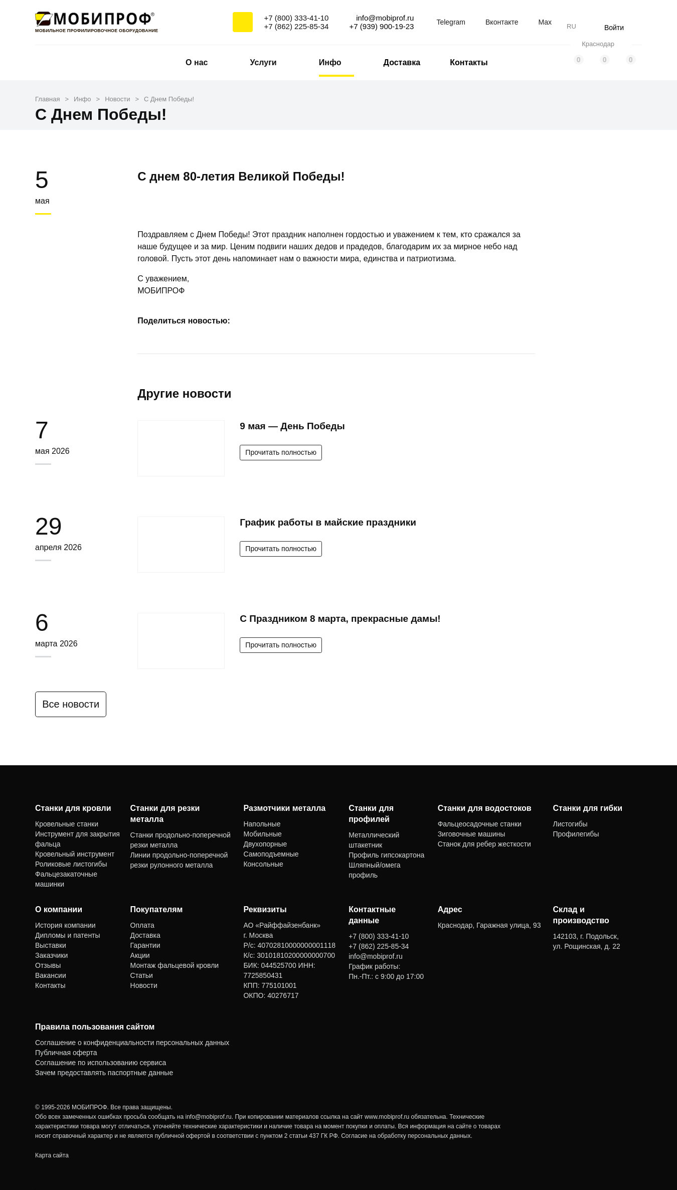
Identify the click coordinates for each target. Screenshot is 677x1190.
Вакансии (50, 975)
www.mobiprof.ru (387, 1116)
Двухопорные (265, 844)
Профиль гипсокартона (386, 855)
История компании (65, 925)
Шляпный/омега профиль (374, 870)
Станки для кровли (73, 808)
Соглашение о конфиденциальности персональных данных (132, 1043)
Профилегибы (576, 834)
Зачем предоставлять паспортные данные (104, 1073)
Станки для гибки (588, 808)
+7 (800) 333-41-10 (296, 18)
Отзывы (48, 965)
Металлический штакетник (374, 840)
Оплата (142, 925)
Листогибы (570, 824)
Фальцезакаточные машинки (66, 879)
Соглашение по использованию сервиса (100, 1063)
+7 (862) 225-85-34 (296, 26)
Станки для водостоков (485, 808)
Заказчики (51, 955)
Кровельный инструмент (74, 854)
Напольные (261, 824)
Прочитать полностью (280, 452)
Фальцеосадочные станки (480, 824)
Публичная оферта (66, 1053)
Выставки (50, 945)
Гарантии (145, 945)
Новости (143, 985)
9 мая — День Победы (292, 426)
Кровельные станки (66, 824)
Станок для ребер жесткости (484, 844)
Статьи (141, 975)
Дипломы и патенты (67, 935)
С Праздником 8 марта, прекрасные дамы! (340, 618)
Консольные (263, 864)
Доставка (402, 62)
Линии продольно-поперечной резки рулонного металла (179, 860)
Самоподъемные (270, 854)
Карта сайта (52, 1155)
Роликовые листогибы (71, 864)
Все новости (76, 704)
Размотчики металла (284, 808)
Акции (140, 955)
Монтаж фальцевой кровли (174, 965)
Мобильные (262, 834)
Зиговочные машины (471, 834)
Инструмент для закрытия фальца (77, 839)
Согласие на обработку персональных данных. (406, 1135)
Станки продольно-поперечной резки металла (180, 840)
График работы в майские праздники (328, 522)
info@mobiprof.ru (209, 1116)
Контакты (468, 62)
